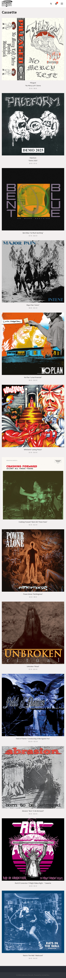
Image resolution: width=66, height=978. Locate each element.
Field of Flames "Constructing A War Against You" (33, 739)
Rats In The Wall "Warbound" (33, 955)
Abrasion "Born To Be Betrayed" (33, 811)
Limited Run (45, 975)
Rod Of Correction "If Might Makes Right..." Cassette (33, 883)
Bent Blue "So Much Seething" (33, 233)
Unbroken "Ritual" (33, 666)
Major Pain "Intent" (33, 305)
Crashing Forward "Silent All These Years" (33, 522)
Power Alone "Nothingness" (33, 594)
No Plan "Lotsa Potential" (33, 377)
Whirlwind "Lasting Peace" (33, 450)
